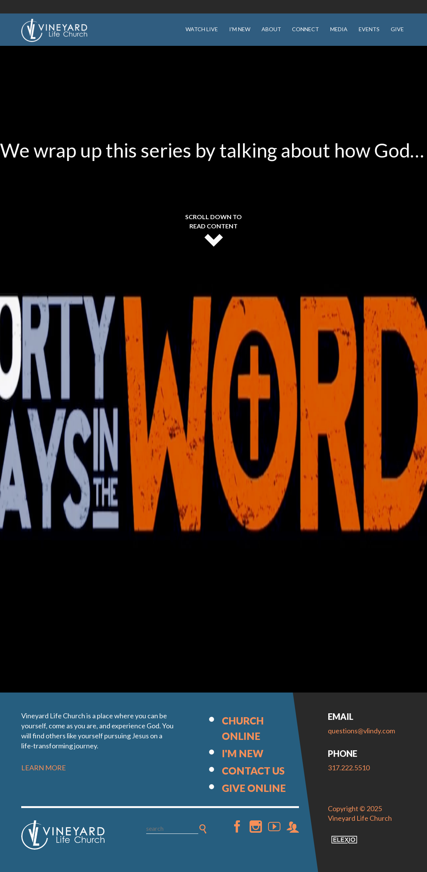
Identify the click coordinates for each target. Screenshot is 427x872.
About (271, 29)
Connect (305, 29)
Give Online (254, 788)
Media (339, 29)
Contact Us (253, 771)
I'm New (239, 29)
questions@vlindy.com (361, 730)
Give (397, 29)
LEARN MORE (43, 767)
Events (369, 29)
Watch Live (202, 29)
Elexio (344, 839)
